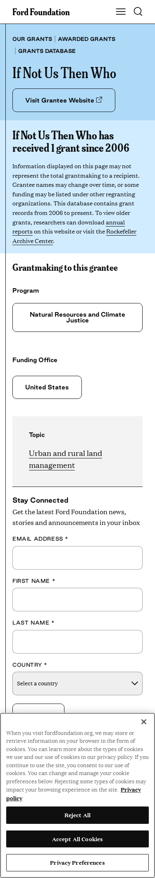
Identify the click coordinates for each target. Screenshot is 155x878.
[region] (77, 795)
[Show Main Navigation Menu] (120, 12)
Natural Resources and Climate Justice (77, 317)
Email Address (40, 539)
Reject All (77, 815)
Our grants (32, 39)
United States (47, 387)
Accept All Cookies (77, 839)
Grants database (47, 51)
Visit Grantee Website (63, 100)
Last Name (33, 622)
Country (29, 665)
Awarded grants (86, 39)
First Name (33, 581)
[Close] (144, 722)
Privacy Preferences (77, 862)
